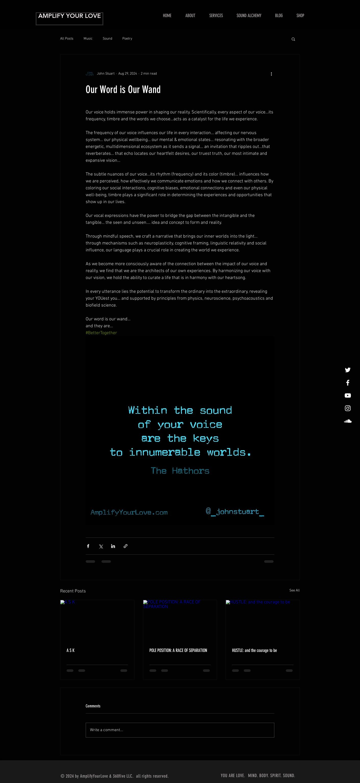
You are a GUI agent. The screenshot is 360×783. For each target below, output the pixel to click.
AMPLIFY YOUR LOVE (69, 15)
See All (294, 590)
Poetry (127, 39)
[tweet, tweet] (348, 370)
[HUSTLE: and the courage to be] (263, 620)
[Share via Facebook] (88, 546)
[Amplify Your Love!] (348, 383)
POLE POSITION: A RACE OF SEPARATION (178, 650)
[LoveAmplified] (348, 421)
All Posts (66, 39)
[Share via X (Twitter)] (100, 546)
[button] (216, 15)
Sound (107, 39)
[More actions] (271, 74)
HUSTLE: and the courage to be (254, 650)
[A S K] (97, 620)
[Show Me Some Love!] (348, 395)
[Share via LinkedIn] (113, 546)
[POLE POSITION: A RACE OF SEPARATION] (180, 620)
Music (88, 39)
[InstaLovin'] (348, 408)
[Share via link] (125, 546)
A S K (70, 650)
